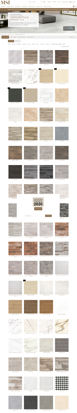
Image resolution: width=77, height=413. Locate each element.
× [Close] (58, 195)
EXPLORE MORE (38, 208)
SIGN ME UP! (48, 215)
